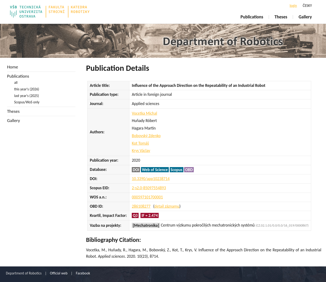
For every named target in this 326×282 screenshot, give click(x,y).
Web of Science (155, 169)
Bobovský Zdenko (146, 135)
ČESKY (307, 5)
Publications (251, 17)
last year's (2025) (26, 95)
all (15, 82)
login (293, 5)
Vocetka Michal (144, 113)
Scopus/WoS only (26, 102)
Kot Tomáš (140, 143)
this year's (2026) (26, 89)
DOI (136, 169)
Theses (281, 17)
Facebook (83, 273)
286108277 (141, 206)
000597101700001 (147, 197)
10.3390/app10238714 (150, 178)
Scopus (176, 169)
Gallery (305, 17)
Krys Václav (141, 150)
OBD (189, 169)
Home (12, 67)
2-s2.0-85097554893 (149, 187)
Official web (59, 273)
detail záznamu (166, 206)
